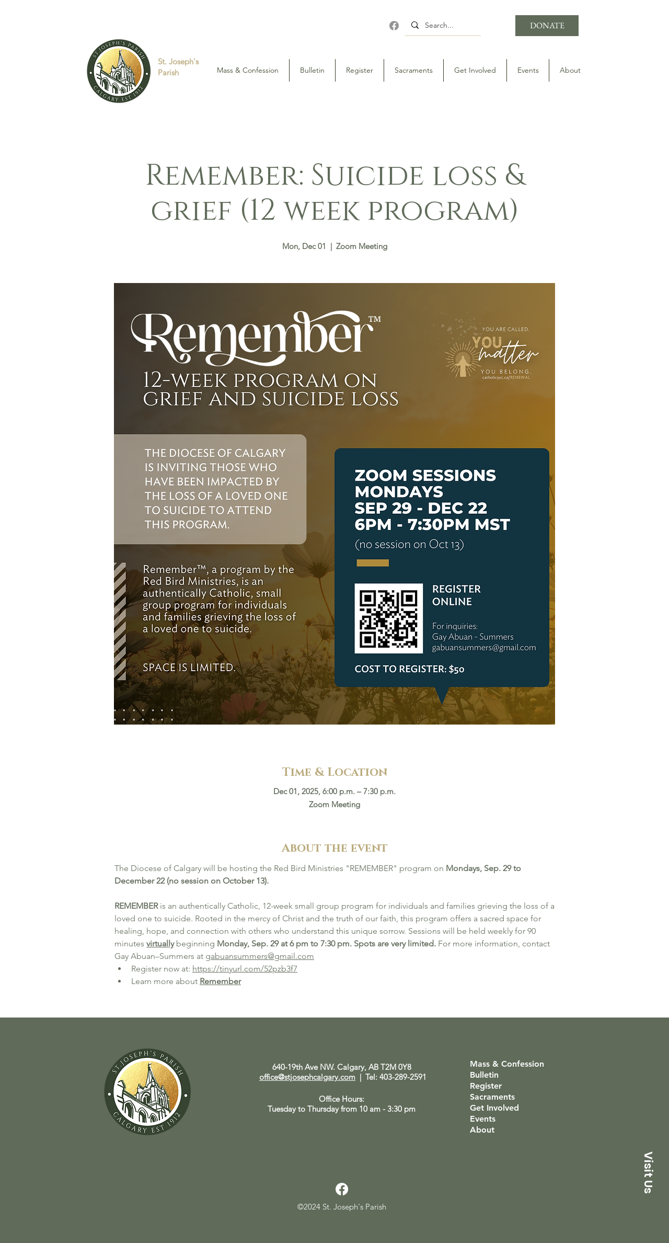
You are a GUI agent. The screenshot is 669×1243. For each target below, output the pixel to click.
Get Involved (494, 1108)
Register (486, 1086)
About (482, 1130)
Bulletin (484, 1075)
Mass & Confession (507, 1064)
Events (482, 1119)
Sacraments (492, 1097)
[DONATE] (547, 25)
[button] (648, 1172)
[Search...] (442, 25)
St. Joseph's (178, 61)
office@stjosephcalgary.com (307, 1077)
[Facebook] (394, 25)
